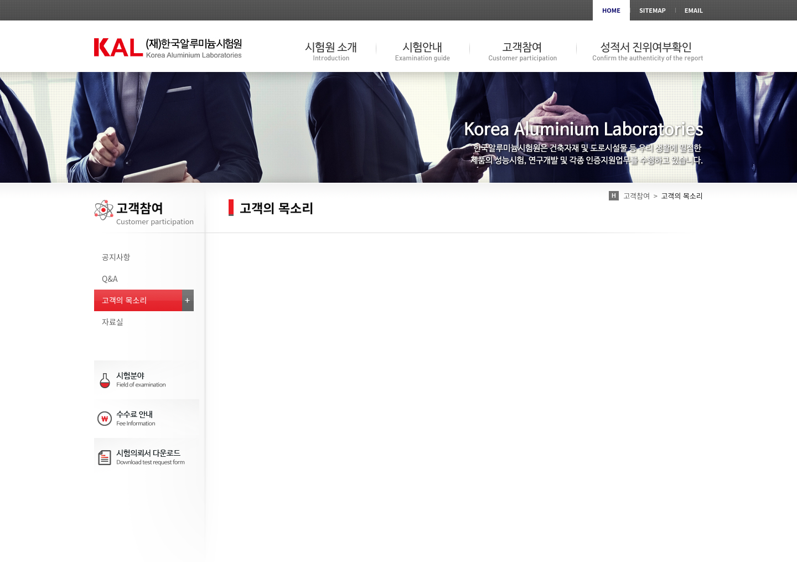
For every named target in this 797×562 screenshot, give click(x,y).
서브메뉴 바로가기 (0, 0)
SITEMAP (652, 10)
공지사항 (116, 256)
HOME (611, 10)
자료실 (112, 321)
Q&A (109, 278)
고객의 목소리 (124, 300)
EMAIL (694, 10)
